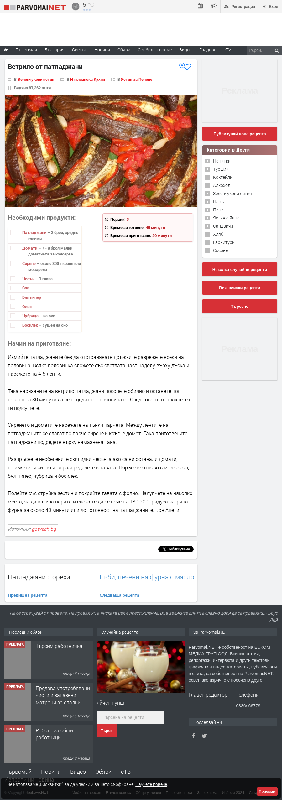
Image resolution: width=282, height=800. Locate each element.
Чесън (28, 278)
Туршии (221, 169)
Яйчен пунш (110, 702)
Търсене (239, 306)
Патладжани (34, 232)
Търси (106, 731)
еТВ (126, 771)
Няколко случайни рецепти (239, 269)
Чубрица (30, 315)
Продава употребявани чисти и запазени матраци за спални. (63, 695)
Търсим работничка (59, 646)
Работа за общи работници (54, 734)
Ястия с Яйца (226, 218)
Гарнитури (224, 242)
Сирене (29, 263)
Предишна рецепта (28, 595)
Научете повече (151, 784)
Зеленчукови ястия (36, 79)
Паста (219, 201)
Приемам (267, 791)
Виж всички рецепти (239, 288)
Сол (25, 288)
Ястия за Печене (136, 79)
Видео (78, 771)
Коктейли (222, 177)
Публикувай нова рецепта (239, 134)
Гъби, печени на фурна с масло (147, 577)
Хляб (218, 234)
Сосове (220, 250)
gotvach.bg (44, 529)
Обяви (103, 771)
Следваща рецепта (119, 595)
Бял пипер (31, 297)
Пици (218, 210)
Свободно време (155, 50)
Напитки (222, 161)
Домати (30, 248)
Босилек (30, 325)
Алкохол (221, 185)
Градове (207, 50)
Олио (27, 306)
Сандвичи (223, 226)
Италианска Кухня (87, 79)
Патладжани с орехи (39, 576)
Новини (102, 50)
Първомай (18, 771)
